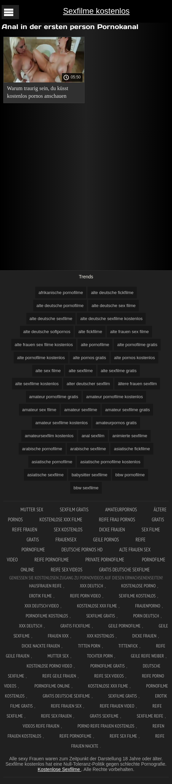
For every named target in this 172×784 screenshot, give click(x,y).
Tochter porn (99, 656)
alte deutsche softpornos (47, 331)
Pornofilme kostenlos (47, 616)
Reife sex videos (67, 569)
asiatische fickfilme (132, 448)
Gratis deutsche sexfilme (124, 569)
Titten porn (89, 646)
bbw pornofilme (130, 474)
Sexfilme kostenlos (96, 10)
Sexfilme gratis (100, 616)
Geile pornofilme (124, 626)
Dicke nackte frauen (41, 646)
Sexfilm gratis (74, 509)
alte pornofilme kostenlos (41, 357)
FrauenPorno (147, 606)
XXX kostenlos (100, 636)
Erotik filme (40, 596)
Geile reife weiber (147, 656)
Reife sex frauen (56, 716)
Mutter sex (32, 509)
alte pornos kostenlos (134, 357)
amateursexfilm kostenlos (49, 435)
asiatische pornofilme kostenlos (110, 461)
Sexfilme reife (150, 716)
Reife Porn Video (85, 596)
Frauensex (66, 539)
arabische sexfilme (88, 448)
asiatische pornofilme (52, 461)
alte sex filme (48, 370)
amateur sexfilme (80, 409)
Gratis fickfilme (75, 626)
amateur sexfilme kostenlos (61, 422)
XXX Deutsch (91, 586)
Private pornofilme (105, 559)
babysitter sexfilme (89, 474)
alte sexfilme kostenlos (37, 383)
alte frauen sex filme (129, 331)
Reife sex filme (123, 736)
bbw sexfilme (86, 487)
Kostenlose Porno (138, 586)
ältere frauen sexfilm (137, 383)
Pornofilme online (52, 686)
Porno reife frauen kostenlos (106, 726)
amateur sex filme (39, 409)
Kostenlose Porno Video (49, 666)
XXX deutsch (30, 626)
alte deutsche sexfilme (51, 318)
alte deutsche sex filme (113, 305)
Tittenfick (128, 646)
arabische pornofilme (42, 448)
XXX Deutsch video (42, 606)
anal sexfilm (93, 435)
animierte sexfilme (129, 435)
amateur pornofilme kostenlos (114, 396)
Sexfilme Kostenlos (137, 596)
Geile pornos (106, 539)
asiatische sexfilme (45, 474)
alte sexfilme (80, 370)
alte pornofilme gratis (137, 344)
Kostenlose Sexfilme (59, 769)
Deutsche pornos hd (82, 549)
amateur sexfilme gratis (127, 409)
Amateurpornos (121, 509)
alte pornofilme (95, 344)
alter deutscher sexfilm (88, 383)
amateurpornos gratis (116, 422)
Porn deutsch (146, 616)
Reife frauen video (117, 706)
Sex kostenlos (68, 529)
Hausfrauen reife (45, 586)
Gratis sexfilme (104, 716)
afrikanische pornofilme (61, 292)
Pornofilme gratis (107, 666)
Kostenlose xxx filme (61, 519)
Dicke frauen (112, 529)
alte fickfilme (90, 331)
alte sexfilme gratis (119, 370)
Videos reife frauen (41, 726)
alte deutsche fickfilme (112, 292)
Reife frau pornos (117, 519)
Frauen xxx (58, 636)
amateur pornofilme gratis (53, 396)
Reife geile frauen (59, 676)
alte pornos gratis (89, 357)
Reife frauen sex (66, 706)
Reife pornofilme (51, 559)
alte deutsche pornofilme (60, 305)
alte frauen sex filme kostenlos (44, 344)
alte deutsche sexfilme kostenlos (111, 318)
